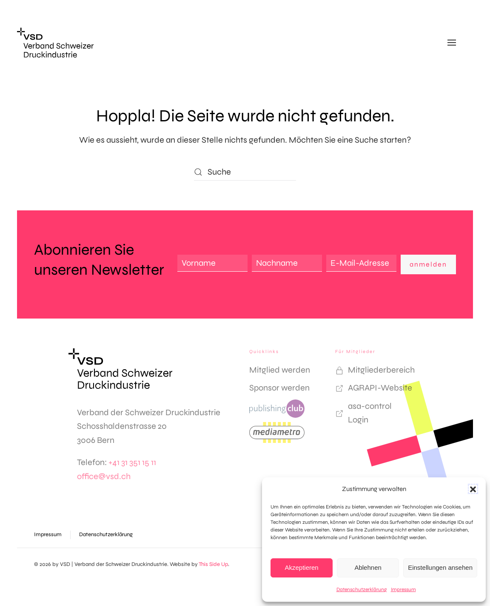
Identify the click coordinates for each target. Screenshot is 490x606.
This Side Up (213, 564)
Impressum (403, 589)
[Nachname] (287, 263)
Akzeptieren (301, 567)
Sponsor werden (279, 387)
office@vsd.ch (104, 476)
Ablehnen (367, 567)
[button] (473, 489)
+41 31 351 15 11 (132, 462)
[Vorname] (212, 263)
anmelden (428, 264)
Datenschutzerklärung (361, 589)
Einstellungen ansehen (440, 567)
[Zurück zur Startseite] (55, 43)
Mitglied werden (279, 370)
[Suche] (245, 172)
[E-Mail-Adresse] (361, 263)
